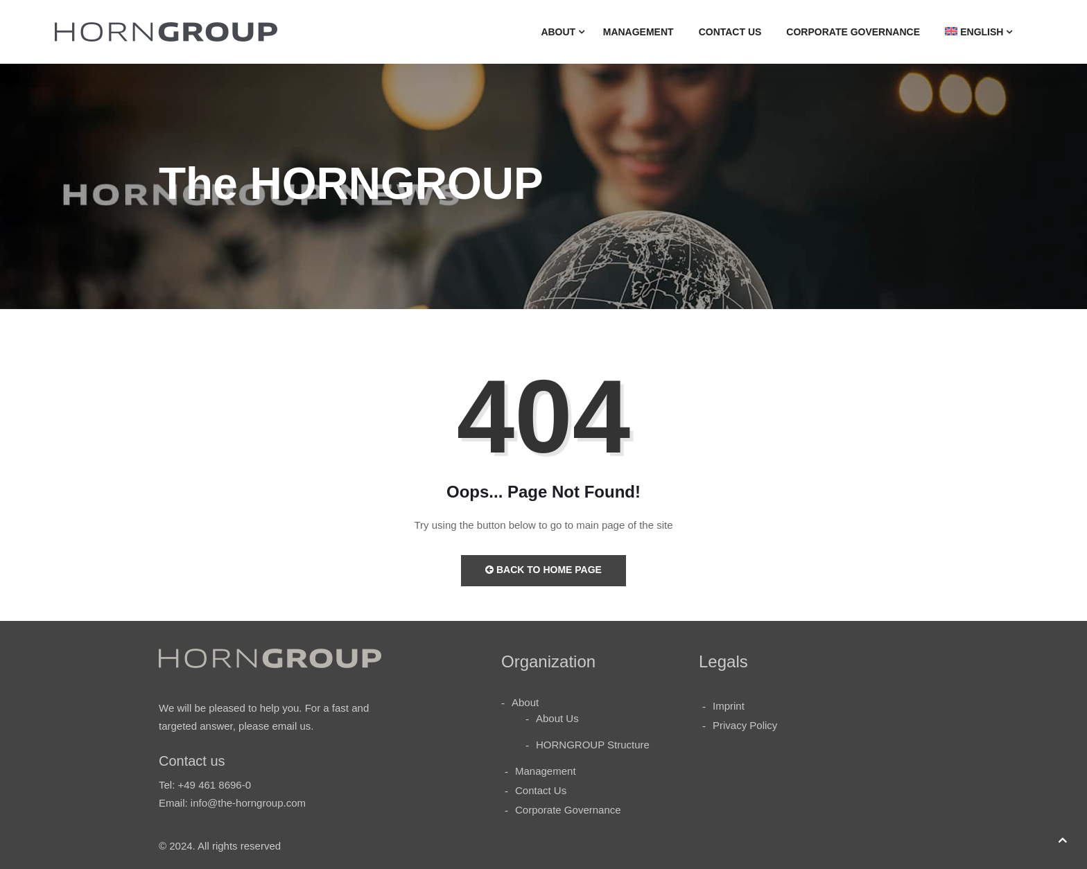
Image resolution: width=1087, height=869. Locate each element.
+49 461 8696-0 (215, 785)
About (558, 31)
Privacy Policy (745, 725)
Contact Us (730, 31)
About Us (557, 718)
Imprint (729, 706)
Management (638, 31)
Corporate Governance (853, 31)
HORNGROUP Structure (593, 744)
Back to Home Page (543, 569)
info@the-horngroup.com (248, 803)
